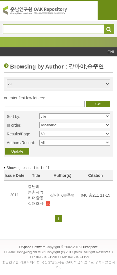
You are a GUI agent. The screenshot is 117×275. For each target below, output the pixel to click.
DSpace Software (32, 247)
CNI (110, 52)
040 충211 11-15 (95, 195)
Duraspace (89, 247)
